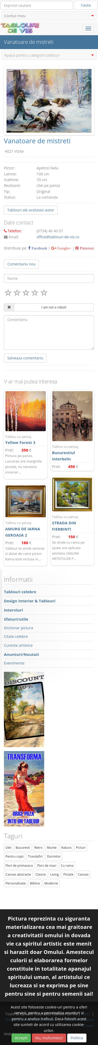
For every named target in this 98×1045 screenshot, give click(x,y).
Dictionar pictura (18, 627)
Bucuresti (23, 847)
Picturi (81, 847)
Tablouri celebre (20, 591)
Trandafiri (35, 856)
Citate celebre (16, 636)
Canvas (83, 874)
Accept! (21, 1037)
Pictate (68, 874)
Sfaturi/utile (16, 619)
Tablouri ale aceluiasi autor (30, 209)
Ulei (8, 847)
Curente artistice (18, 645)
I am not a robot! (53, 307)
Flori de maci (46, 865)
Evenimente (14, 663)
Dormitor (54, 856)
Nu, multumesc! (49, 1037)
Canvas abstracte (18, 874)
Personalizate (15, 883)
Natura (66, 847)
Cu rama (67, 865)
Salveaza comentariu (25, 357)
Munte (52, 847)
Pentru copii (14, 856)
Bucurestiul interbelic (72, 452)
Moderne (51, 883)
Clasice (41, 874)
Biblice (35, 883)
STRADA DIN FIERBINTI (72, 523)
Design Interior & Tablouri (29, 600)
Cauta (86, 5)
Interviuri (13, 610)
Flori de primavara (19, 865)
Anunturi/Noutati (21, 654)
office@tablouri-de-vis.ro (58, 236)
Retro (38, 847)
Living (54, 874)
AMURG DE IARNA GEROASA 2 (25, 529)
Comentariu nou (21, 264)
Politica (77, 1037)
